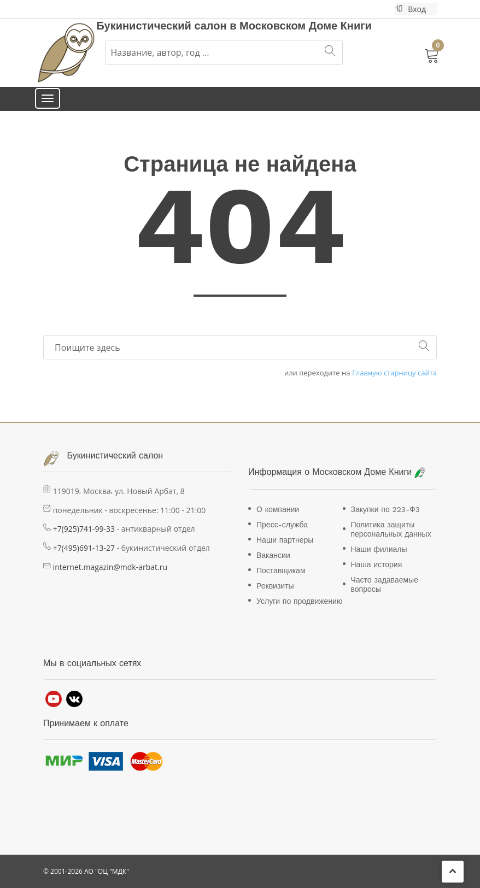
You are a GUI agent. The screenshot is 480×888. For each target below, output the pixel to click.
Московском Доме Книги (305, 26)
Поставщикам (281, 570)
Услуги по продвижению (299, 601)
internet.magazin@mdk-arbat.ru (110, 567)
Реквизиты (275, 585)
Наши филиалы (379, 549)
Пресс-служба (282, 524)
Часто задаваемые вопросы (384, 584)
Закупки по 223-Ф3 (385, 509)
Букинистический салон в (168, 26)
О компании (277, 509)
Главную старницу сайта (394, 373)
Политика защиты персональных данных (391, 529)
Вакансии (273, 555)
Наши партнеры (284, 540)
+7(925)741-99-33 (84, 529)
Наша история (376, 564)
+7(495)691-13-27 (84, 548)
